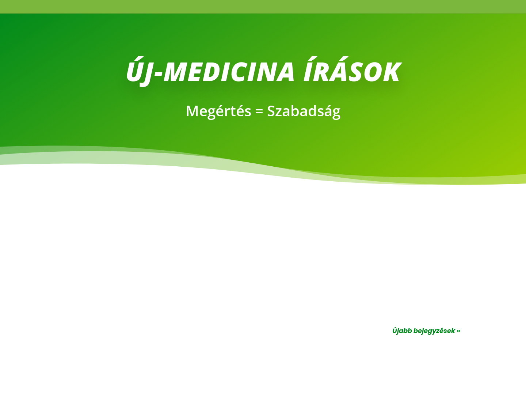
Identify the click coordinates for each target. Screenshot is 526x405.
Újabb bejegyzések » (426, 330)
